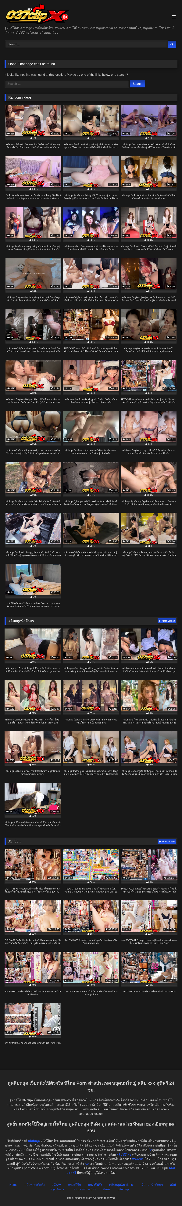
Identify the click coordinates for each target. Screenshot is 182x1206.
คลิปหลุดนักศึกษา (151, 1184)
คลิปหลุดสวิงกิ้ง (34, 1184)
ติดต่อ (107, 1189)
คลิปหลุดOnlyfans (121, 1184)
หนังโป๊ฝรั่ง (95, 1184)
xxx (87, 1163)
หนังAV (56, 1184)
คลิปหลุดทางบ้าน (84, 1189)
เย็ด (150, 1150)
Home (13, 1184)
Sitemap (123, 1189)
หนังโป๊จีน (74, 1184)
